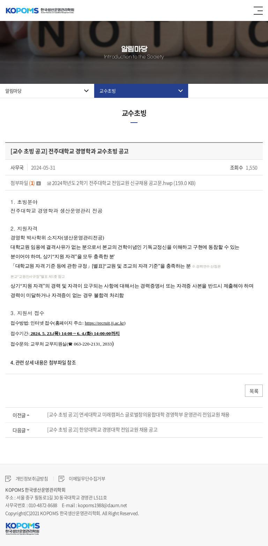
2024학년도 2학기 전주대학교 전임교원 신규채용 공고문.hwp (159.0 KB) (121, 183)
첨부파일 (25, 183)
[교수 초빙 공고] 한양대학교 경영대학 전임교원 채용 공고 (102, 429)
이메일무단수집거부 (82, 478)
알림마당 (13, 90)
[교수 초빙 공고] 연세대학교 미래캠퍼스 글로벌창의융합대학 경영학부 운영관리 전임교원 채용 (138, 414)
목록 (254, 390)
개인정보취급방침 (26, 478)
